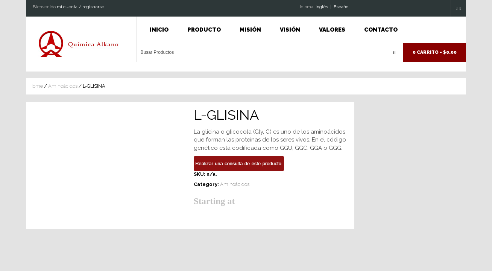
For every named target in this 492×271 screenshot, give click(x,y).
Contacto (381, 29)
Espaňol (341, 6)
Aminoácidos (62, 86)
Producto (204, 29)
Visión (290, 29)
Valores (332, 29)
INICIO (159, 29)
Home (36, 86)
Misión (250, 29)
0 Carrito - (435, 52)
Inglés (322, 6)
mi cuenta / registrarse (80, 6)
